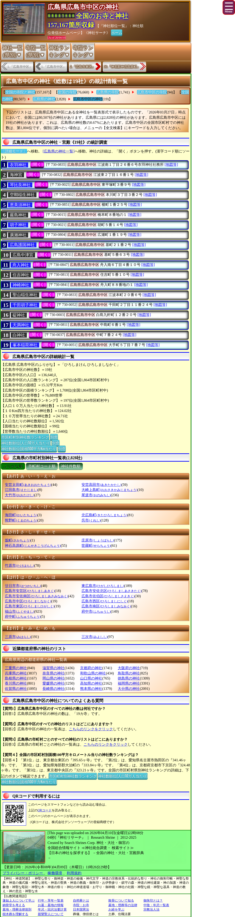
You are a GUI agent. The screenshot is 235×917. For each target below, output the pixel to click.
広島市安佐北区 (111, 591)
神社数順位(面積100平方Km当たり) (29, 448)
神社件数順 (71, 466)
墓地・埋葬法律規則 (17, 909)
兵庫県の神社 (16, 673)
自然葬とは (81, 900)
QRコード (45, 810)
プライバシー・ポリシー (23, 873)
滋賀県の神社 (53, 668)
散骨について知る (121, 900)
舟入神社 (20, 265)
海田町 (21, 515)
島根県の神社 (16, 678)
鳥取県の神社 (129, 673)
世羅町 (96, 545)
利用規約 (74, 873)
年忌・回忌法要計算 (52, 909)
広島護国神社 (22, 245)
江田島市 (21, 490)
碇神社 (19, 315)
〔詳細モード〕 (14, 151)
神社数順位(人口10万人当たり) (25, 443)
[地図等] (171, 164)
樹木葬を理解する (15, 914)
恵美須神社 (20, 205)
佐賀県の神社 (16, 689)
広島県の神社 (44, 99)
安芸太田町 (28, 485)
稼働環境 (55, 873)
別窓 (54, 437)
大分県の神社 (129, 689)
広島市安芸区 (30, 591)
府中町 (22, 616)
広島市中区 (28, 601)
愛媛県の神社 (53, 683)
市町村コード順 (42, 466)
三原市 (18, 637)
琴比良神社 (20, 185)
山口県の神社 (91, 678)
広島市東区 (29, 606)
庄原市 (97, 540)
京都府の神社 (91, 668)
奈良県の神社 (53, 673)
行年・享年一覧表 (51, 900)
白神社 (19, 335)
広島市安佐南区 (36, 596)
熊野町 (21, 520)
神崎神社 (21, 285)
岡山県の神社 (53, 678)
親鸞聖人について (51, 914)
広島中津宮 (23, 255)
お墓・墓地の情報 (51, 905)
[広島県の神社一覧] (59, 151)
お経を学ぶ (116, 909)
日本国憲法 (81, 909)
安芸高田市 (101, 485)
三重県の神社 (16, 668)
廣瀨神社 (18, 235)
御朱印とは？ (153, 900)
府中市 (96, 611)
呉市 (91, 520)
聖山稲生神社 (25, 295)
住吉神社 (21, 275)
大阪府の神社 (129, 668)
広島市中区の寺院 (152, 92)
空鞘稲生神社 (22, 194)
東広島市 (102, 586)
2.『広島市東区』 (82, 66)
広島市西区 (104, 601)
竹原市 (19, 565)
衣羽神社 (18, 165)
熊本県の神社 (91, 689)
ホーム (116, 32)
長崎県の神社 (53, 689)
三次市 (94, 637)
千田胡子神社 (25, 305)
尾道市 (96, 495)
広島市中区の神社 (88, 99)
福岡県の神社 (129, 683)
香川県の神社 (16, 683)
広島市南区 (106, 606)
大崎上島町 (109, 490)
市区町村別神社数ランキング (25, 437)
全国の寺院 (67, 92)
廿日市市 (23, 586)
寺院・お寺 (81, 905)
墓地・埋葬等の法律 (122, 905)
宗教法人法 (151, 909)
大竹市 (19, 495)
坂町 (17, 540)
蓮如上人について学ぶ (19, 900)
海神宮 (16, 174)
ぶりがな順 (13, 466)
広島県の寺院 (108, 92)
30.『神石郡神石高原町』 (122, 66)
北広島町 (104, 515)
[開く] (37, 164)
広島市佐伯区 (107, 596)
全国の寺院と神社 (20, 92)
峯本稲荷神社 (25, 345)
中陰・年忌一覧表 (156, 905)
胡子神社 (18, 225)
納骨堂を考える (14, 905)
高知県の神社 (91, 683)
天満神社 (21, 325)
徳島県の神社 (129, 678)
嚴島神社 (18, 215)
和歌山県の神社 (93, 673)
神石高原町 (33, 545)
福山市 (19, 611)
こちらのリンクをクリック (91, 729)
